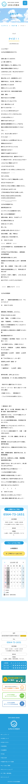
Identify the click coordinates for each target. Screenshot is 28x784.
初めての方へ (5, 742)
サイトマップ (5, 777)
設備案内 (4, 750)
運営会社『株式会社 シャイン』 (10, 312)
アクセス (24, 635)
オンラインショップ (7, 769)
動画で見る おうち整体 (8, 761)
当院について (5, 738)
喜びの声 (4, 758)
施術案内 (4, 746)
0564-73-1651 (14, 514)
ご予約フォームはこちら (15, 553)
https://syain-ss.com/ (8, 315)
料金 (3, 754)
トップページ (5, 734)
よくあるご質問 (6, 765)
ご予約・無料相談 (6, 773)
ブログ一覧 (14, 25)
